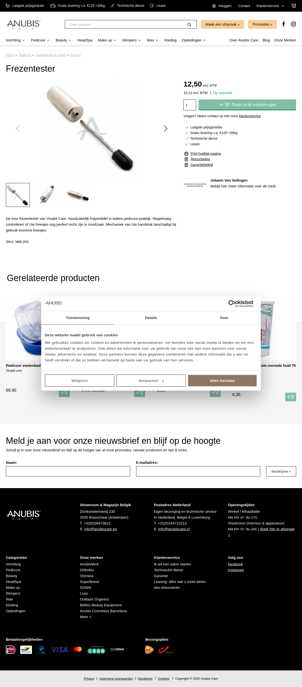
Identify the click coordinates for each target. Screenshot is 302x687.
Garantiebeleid (202, 165)
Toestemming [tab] (78, 318)
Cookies (163, 678)
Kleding (12, 605)
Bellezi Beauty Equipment (101, 605)
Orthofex (87, 570)
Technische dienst (168, 570)
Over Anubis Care (243, 40)
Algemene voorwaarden (116, 678)
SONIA (85, 587)
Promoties (261, 24)
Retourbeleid (200, 159)
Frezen (76, 55)
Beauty (11, 576)
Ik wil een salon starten (172, 564)
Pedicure (25, 55)
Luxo (84, 593)
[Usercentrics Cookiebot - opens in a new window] (235, 303)
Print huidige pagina (206, 153)
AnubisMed (89, 564)
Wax (9, 599)
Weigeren (79, 380)
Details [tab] (151, 318)
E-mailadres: (147, 462)
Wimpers (13, 593)
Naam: (11, 462)
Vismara (86, 576)
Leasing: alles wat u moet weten (180, 582)
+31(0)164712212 (172, 523)
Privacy (89, 678)
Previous (17, 128)
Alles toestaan (222, 380)
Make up (13, 587)
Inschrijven (280, 471)
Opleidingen (15, 611)
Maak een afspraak (221, 24)
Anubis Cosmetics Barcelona (103, 611)
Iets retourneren (167, 587)
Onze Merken (285, 40)
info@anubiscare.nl (174, 529)
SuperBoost (89, 582)
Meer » (85, 617)
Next (166, 128)
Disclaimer (145, 678)
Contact (244, 6)
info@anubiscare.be (100, 529)
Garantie (161, 576)
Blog (266, 40)
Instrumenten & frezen (51, 55)
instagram (236, 570)
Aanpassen (151, 380)
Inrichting (13, 564)
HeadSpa (13, 582)
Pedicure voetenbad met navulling (35, 365)
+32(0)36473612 (97, 523)
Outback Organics (94, 599)
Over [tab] (224, 318)
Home (10, 55)
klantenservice (250, 116)
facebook (235, 564)
